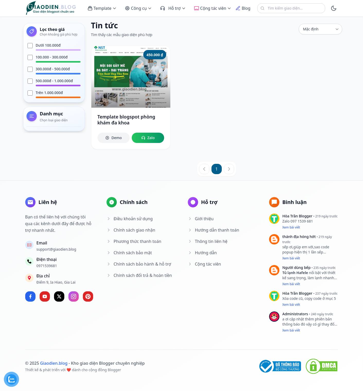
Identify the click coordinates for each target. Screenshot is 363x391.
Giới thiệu (201, 219)
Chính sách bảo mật (129, 253)
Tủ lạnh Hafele (295, 272)
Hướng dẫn (202, 253)
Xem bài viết (291, 227)
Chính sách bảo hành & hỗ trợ (139, 264)
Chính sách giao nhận (131, 230)
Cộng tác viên (204, 264)
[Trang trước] (204, 169)
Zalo (148, 137)
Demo (113, 137)
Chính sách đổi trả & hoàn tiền (139, 275)
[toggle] (333, 8)
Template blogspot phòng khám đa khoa (126, 120)
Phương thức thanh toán (134, 241)
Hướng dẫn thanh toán (213, 230)
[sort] (320, 29)
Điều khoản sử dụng (130, 219)
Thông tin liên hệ (208, 241)
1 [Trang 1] (216, 169)
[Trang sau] (229, 169)
